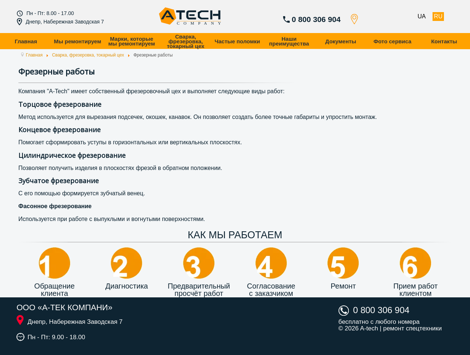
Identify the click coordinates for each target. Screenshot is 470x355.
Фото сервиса (392, 41)
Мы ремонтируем (77, 41)
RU (438, 16)
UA (421, 16)
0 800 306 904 (316, 19)
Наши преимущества (289, 41)
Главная (26, 41)
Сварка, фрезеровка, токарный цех (185, 41)
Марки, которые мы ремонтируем (131, 41)
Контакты (444, 41)
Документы (340, 41)
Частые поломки (237, 41)
